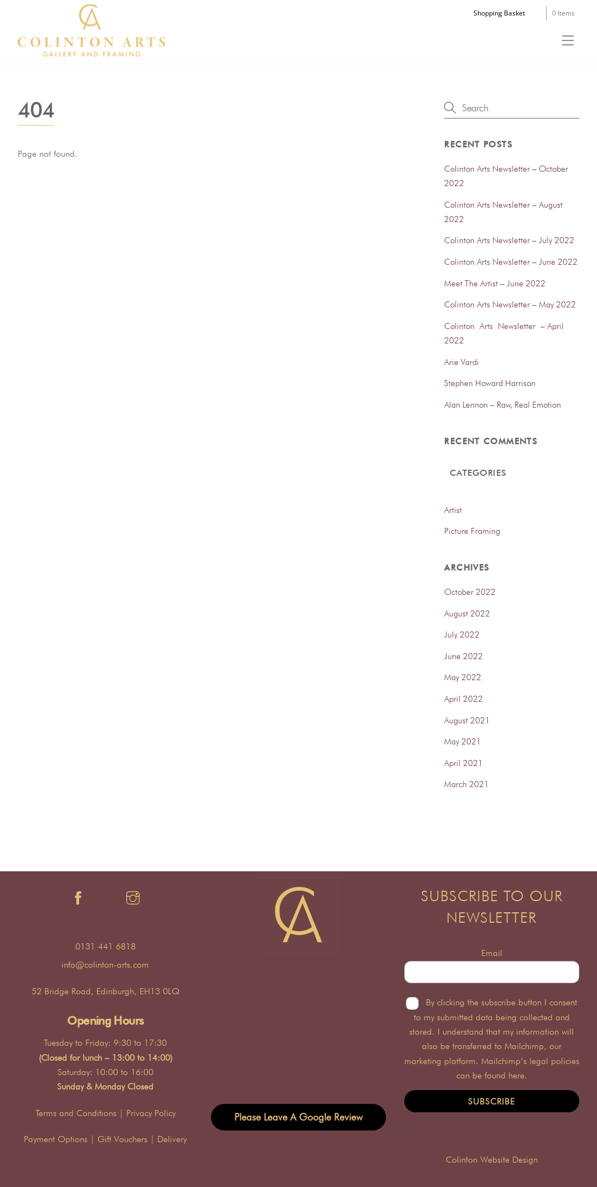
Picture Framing (472, 531)
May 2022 (462, 677)
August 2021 (467, 720)
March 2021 (466, 784)
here (516, 1075)
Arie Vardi (461, 362)
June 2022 (463, 656)
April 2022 (463, 698)
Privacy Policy (151, 1113)
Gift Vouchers (122, 1139)
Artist (453, 510)
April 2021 (463, 763)
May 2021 (462, 741)
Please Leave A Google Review (298, 1117)
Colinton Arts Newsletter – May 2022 (510, 304)
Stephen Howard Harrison (490, 383)
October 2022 (470, 592)
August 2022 (467, 613)
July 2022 (462, 634)
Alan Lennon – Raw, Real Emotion (502, 404)
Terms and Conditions (75, 1113)
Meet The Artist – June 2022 (494, 283)
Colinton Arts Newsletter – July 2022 (509, 240)
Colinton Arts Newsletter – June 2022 (511, 261)
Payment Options (56, 1139)
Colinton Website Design (492, 1159)
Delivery (172, 1139)
